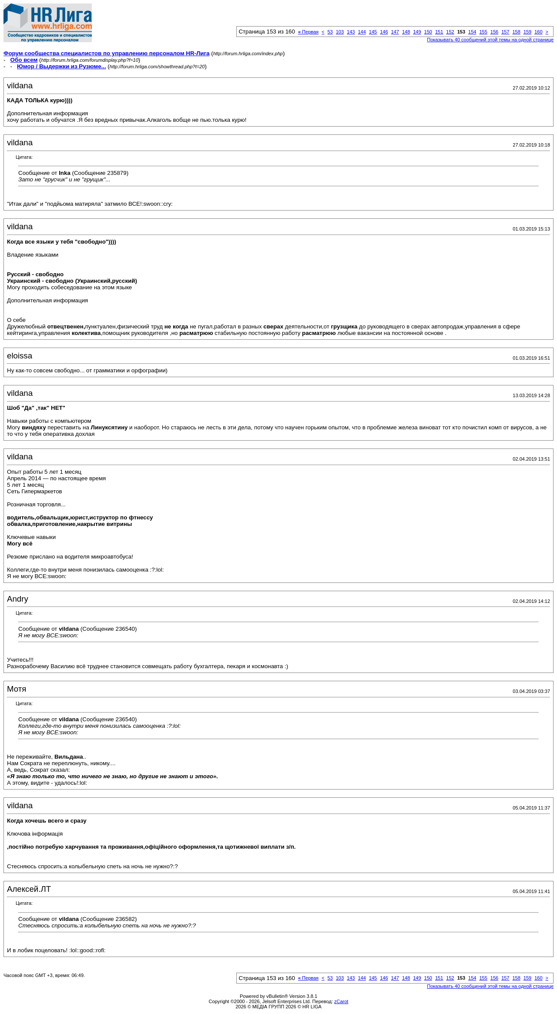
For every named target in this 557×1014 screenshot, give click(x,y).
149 (417, 31)
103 (340, 31)
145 (373, 31)
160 (538, 31)
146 (384, 31)
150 (428, 31)
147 (395, 31)
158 (516, 31)
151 (439, 31)
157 (505, 31)
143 (351, 31)
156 (494, 31)
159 (527, 31)
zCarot (341, 1001)
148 (406, 31)
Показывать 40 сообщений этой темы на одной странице (490, 39)
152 (450, 31)
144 (362, 31)
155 (483, 31)
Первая (308, 31)
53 (329, 31)
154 (472, 31)
